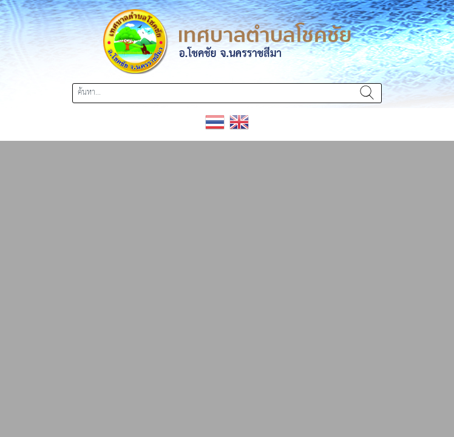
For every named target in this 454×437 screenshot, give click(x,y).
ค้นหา (367, 93)
